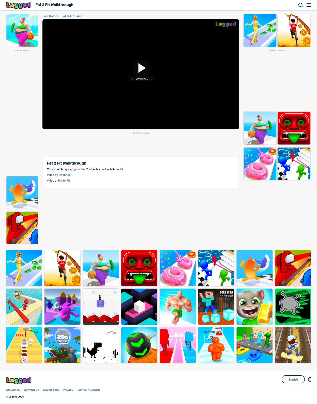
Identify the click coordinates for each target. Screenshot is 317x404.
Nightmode (310, 379)
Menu (309, 5)
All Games (13, 390)
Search (301, 5)
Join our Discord (88, 390)
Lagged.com (19, 380)
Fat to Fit (64, 180)
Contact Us (31, 390)
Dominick (65, 174)
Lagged (19, 5)
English (293, 379)
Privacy (68, 390)
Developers (51, 390)
